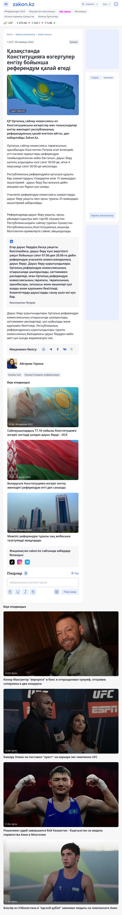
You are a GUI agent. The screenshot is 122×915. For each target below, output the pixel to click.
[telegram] (51, 349)
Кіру (76, 573)
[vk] (65, 349)
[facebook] (58, 349)
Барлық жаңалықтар (25, 34)
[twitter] (72, 349)
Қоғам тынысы (44, 34)
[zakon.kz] (23, 4)
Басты (10, 34)
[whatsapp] (44, 349)
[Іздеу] (116, 4)
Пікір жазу (70, 592)
